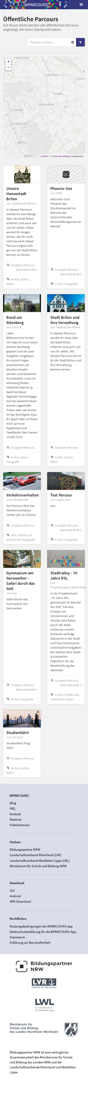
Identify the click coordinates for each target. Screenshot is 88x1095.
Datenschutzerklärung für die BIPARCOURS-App (43, 932)
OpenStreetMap (61, 156)
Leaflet (44, 156)
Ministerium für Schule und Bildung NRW (38, 866)
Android (15, 896)
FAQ (12, 808)
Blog (13, 803)
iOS (12, 891)
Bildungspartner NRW (25, 850)
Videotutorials (20, 825)
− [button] (8, 67)
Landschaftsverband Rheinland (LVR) (35, 855)
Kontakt (15, 814)
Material (15, 819)
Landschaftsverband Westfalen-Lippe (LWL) (40, 860)
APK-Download (20, 901)
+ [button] (8, 61)
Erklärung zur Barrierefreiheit (30, 942)
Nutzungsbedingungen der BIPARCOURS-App (41, 926)
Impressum (17, 937)
